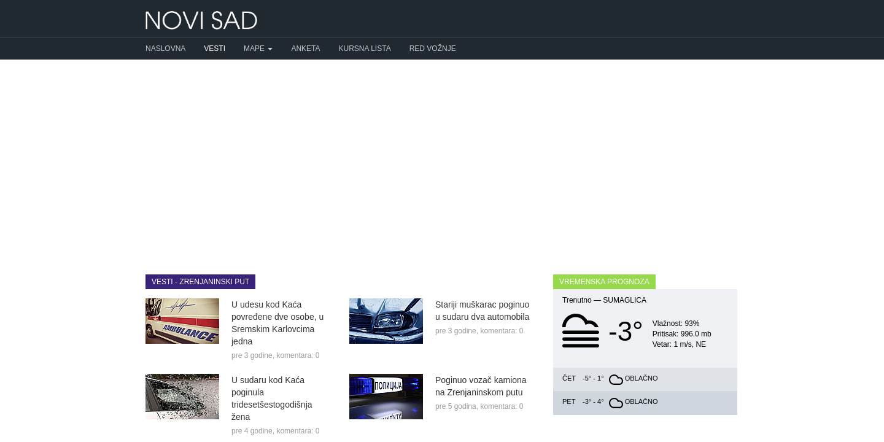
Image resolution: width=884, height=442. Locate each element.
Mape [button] (258, 48)
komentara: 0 (297, 355)
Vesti (214, 48)
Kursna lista (365, 48)
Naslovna (165, 48)
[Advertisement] (442, 158)
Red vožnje (432, 48)
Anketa (305, 48)
